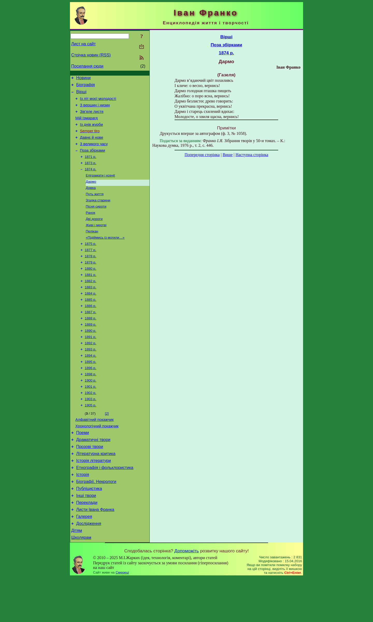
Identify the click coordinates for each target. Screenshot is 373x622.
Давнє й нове (91, 145)
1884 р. (90, 315)
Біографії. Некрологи (96, 520)
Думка (91, 200)
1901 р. (90, 416)
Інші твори (86, 535)
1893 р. (90, 375)
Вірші (81, 94)
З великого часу (94, 152)
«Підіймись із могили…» (105, 254)
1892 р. (90, 368)
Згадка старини (98, 214)
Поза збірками (92, 160)
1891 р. (90, 362)
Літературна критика (95, 489)
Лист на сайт (83, 44)
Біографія (85, 86)
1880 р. (90, 288)
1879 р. (90, 281)
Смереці (122, 617)
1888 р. (90, 341)
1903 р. (90, 429)
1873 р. (90, 173)
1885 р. (90, 321)
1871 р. (90, 167)
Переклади (86, 543)
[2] (107, 444)
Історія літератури (93, 496)
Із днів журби (91, 131)
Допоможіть (186, 595)
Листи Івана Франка (95, 551)
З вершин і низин (95, 109)
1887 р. (90, 335)
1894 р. (90, 382)
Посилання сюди (87, 66)
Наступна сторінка (251, 154)
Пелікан (92, 247)
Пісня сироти (96, 220)
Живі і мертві (96, 241)
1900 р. (90, 409)
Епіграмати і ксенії (100, 187)
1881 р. (90, 294)
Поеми (82, 465)
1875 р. (90, 261)
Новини (83, 78)
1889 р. (90, 348)
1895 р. (90, 389)
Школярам (81, 582)
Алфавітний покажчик (94, 451)
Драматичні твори (93, 473)
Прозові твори (89, 481)
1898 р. (90, 402)
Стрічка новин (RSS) (91, 55)
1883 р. (90, 308)
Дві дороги (94, 234)
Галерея (84, 559)
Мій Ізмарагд (86, 123)
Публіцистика (89, 527)
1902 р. (90, 422)
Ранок (90, 227)
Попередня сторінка (202, 154)
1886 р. (90, 328)
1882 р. (90, 301)
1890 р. (90, 355)
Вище (228, 154)
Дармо (91, 193)
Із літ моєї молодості (98, 102)
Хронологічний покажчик (97, 458)
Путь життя (95, 207)
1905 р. (90, 436)
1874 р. (90, 180)
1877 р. (90, 267)
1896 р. (90, 395)
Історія (82, 512)
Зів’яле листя (92, 116)
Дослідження (88, 566)
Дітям (76, 574)
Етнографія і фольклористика (104, 504)
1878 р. (90, 274)
